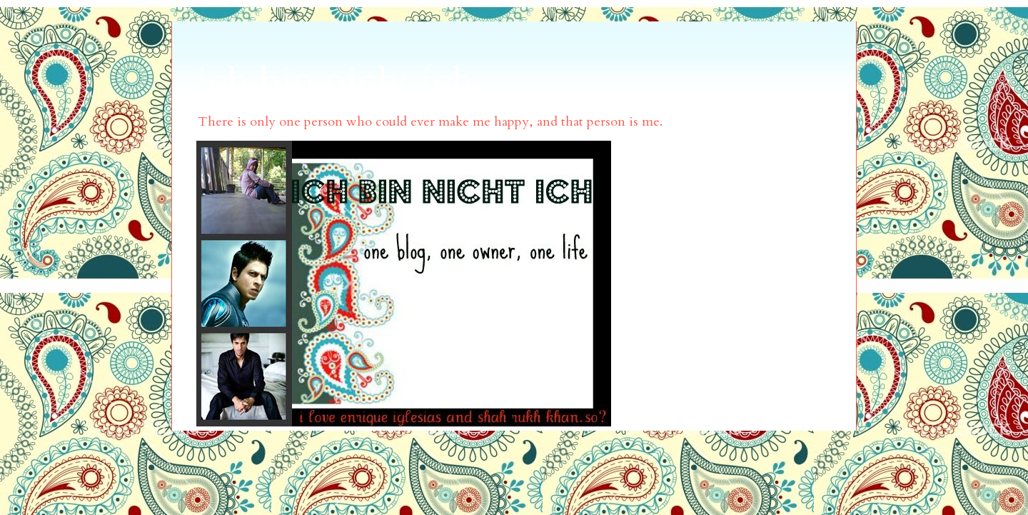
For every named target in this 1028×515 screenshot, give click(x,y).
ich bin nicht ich (334, 80)
